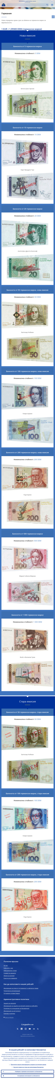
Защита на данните (10, 1003)
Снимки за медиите (10, 973)
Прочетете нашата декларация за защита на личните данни (28, 1064)
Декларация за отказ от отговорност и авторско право (21, 988)
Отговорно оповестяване (12, 993)
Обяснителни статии (10, 970)
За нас (6, 965)
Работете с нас (8, 968)
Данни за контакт (9, 976)
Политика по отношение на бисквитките (16, 1008)
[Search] (26, 4)
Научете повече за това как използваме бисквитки (28, 1067)
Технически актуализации (12, 991)
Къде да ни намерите (10, 978)
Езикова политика (9, 1013)
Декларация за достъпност (12, 1011)
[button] (52, 2)
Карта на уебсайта (9, 1017)
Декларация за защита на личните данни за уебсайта (21, 1006)
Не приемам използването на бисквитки (28, 1075)
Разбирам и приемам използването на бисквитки (28, 1071)
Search (47, 4)
